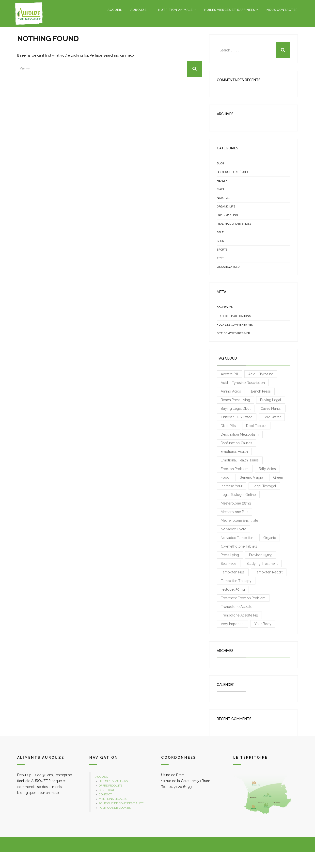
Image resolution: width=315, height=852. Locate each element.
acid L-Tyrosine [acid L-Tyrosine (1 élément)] (260, 374)
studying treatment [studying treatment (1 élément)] (262, 564)
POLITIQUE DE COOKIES (115, 807)
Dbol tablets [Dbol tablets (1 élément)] (256, 426)
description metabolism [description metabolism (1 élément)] (240, 434)
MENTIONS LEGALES (113, 799)
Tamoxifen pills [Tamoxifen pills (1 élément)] (233, 572)
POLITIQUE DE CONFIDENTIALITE (121, 803)
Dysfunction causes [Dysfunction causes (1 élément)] (236, 443)
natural (223, 198)
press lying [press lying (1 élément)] (230, 555)
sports (222, 249)
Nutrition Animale (175, 10)
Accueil (115, 10)
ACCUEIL (101, 776)
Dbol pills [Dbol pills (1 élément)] (228, 426)
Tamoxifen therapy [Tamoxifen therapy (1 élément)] (236, 581)
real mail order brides (234, 223)
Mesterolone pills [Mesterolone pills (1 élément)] (234, 512)
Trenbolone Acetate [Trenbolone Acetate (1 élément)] (236, 607)
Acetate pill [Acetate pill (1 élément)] (229, 374)
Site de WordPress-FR (233, 333)
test (220, 258)
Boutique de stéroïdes (234, 172)
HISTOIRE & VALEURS (113, 781)
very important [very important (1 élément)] (232, 624)
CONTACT (105, 794)
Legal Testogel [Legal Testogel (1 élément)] (264, 486)
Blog (220, 163)
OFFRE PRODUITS (110, 785)
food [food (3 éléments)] (225, 477)
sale (220, 232)
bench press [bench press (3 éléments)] (261, 391)
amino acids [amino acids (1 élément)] (231, 391)
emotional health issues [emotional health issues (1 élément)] (240, 460)
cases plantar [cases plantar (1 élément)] (271, 408)
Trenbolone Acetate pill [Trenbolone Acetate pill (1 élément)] (239, 615)
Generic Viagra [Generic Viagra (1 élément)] (251, 477)
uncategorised (228, 266)
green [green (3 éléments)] (278, 477)
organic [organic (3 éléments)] (269, 538)
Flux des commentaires (235, 324)
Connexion (225, 307)
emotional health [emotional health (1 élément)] (234, 452)
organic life (226, 206)
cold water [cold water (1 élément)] (272, 417)
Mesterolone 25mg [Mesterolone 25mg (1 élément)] (236, 503)
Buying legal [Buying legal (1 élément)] (270, 400)
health (222, 180)
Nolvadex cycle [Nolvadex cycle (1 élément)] (233, 529)
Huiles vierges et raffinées (229, 10)
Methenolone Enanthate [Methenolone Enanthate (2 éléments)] (239, 520)
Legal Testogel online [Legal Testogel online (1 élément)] (238, 495)
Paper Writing (227, 215)
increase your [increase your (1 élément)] (231, 486)
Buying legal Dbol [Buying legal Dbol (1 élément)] (236, 408)
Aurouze (138, 10)
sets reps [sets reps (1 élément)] (228, 564)
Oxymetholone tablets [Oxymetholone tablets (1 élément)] (239, 546)
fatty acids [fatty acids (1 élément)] (267, 469)
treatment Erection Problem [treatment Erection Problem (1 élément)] (243, 598)
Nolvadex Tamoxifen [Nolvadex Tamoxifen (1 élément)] (237, 538)
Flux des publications (234, 316)
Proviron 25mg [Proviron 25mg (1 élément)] (260, 555)
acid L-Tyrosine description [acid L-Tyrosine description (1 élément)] (243, 383)
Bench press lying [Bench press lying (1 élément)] (235, 400)
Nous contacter (282, 10)
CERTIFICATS (107, 790)
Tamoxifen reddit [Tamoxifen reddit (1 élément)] (269, 572)
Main (220, 189)
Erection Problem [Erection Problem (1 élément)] (235, 469)
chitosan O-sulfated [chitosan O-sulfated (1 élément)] (236, 417)
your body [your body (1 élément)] (262, 624)
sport (221, 241)
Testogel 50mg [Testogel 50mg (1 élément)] (233, 589)
